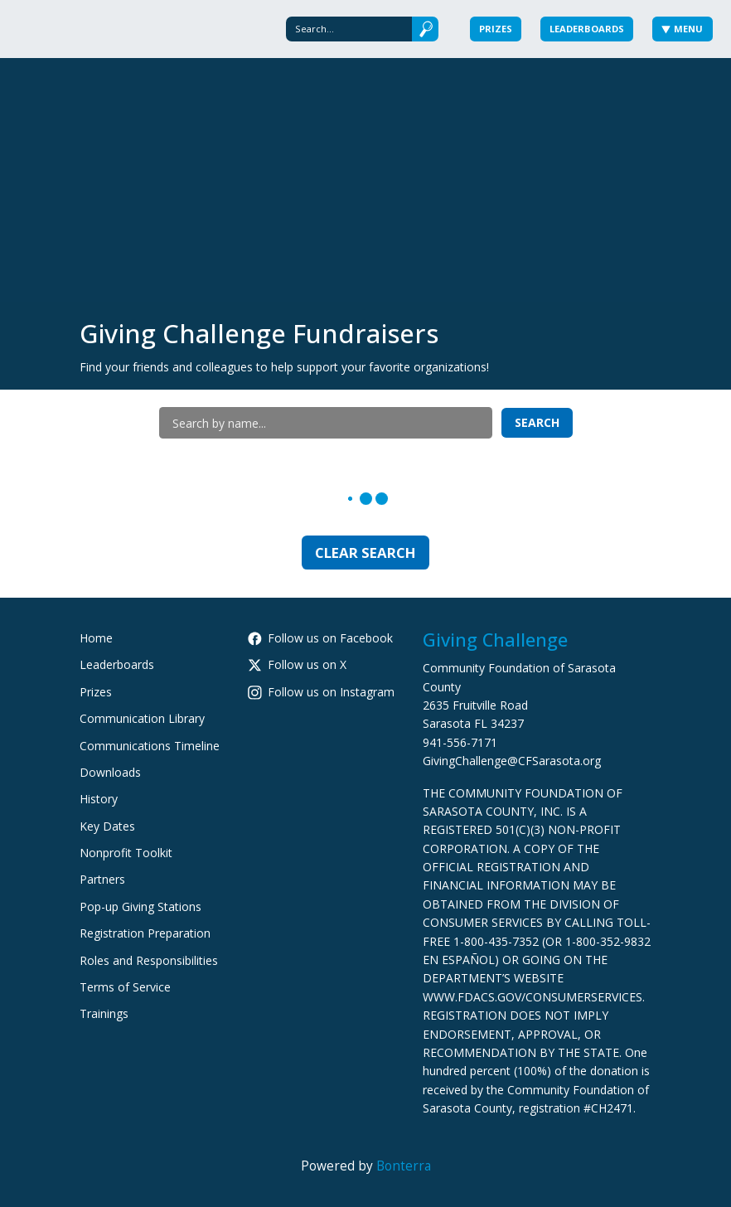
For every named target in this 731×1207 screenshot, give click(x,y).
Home (96, 638)
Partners (102, 879)
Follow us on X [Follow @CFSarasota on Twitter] (297, 664)
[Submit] (425, 29)
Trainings (104, 1013)
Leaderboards (586, 28)
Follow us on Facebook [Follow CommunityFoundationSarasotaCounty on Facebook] (320, 638)
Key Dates (107, 826)
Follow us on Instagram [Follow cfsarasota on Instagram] (321, 692)
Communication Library (142, 718)
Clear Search (365, 552)
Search (537, 422)
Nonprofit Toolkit (126, 852)
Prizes (495, 28)
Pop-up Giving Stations (140, 906)
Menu (682, 28)
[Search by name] (325, 422)
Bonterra (403, 1166)
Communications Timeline (150, 746)
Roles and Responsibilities (149, 960)
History (99, 799)
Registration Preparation (145, 933)
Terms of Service (125, 987)
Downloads (110, 772)
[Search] (349, 29)
